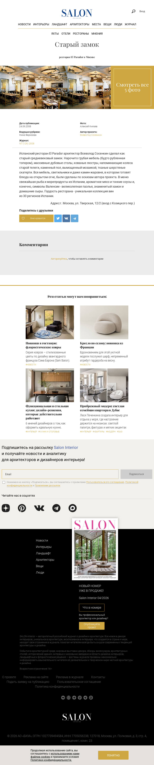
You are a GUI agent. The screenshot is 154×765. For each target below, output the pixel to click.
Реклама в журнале (69, 677)
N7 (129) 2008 (26, 143)
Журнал (130, 24)
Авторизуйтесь (59, 258)
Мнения (97, 33)
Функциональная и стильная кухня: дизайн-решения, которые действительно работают (47, 412)
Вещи (107, 24)
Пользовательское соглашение (79, 682)
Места (96, 24)
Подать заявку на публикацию (28, 682)
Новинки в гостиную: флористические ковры (43, 345)
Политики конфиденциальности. (51, 760)
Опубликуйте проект (92, 626)
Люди (118, 24)
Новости (24, 24)
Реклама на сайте (36, 677)
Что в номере (92, 607)
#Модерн (111, 432)
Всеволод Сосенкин (91, 135)
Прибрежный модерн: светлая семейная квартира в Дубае (102, 408)
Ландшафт (59, 24)
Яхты (55, 33)
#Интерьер (31, 432)
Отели (65, 33)
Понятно (113, 755)
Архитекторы (79, 24)
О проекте (9, 677)
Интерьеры (41, 24)
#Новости (31, 365)
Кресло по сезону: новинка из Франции (101, 345)
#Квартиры (99, 432)
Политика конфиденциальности (57, 686)
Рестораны (81, 33)
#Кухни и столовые (48, 432)
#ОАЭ (119, 432)
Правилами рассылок (47, 485)
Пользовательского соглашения (105, 482)
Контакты (98, 677)
